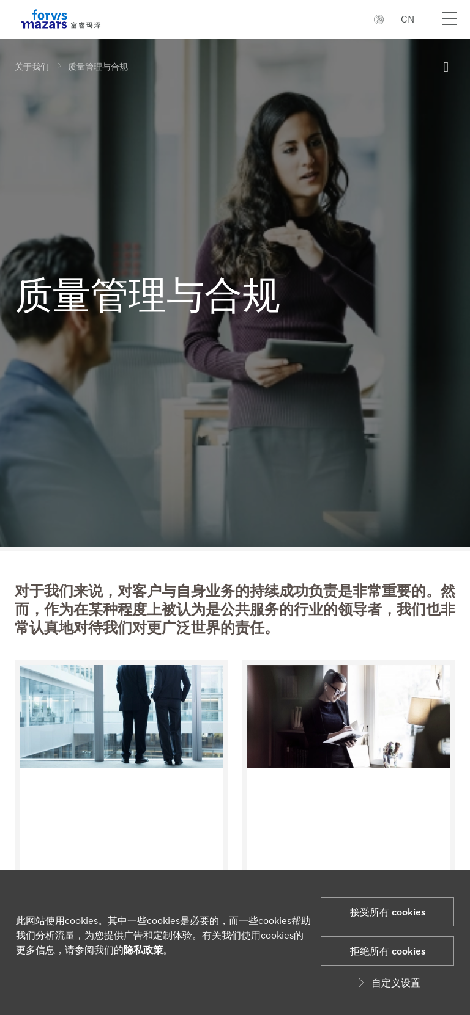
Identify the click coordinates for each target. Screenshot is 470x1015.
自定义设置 (387, 982)
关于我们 (32, 66)
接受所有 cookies (387, 911)
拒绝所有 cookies (387, 951)
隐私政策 (143, 949)
